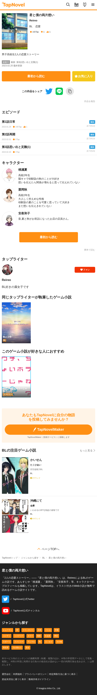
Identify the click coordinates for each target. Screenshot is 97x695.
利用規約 (17, 674)
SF (17, 630)
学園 (56, 630)
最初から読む (36, 76)
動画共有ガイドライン (40, 679)
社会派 (47, 636)
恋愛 (38, 26)
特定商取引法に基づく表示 (62, 674)
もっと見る (87, 450)
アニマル (31, 642)
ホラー (30, 636)
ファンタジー (28, 630)
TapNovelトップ (10, 558)
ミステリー (18, 636)
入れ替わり (17, 648)
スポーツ (6, 642)
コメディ (6, 636)
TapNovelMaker (48, 429)
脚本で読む (89, 250)
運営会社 (6, 674)
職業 (39, 636)
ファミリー (18, 642)
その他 (59, 642)
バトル (48, 630)
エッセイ (48, 642)
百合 (27, 648)
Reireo (33, 20)
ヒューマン (7, 630)
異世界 (5, 648)
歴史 (56, 636)
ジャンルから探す (30, 558)
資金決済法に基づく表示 (14, 679)
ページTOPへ (50, 549)
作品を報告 (89, 101)
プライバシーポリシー (36, 674)
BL (30, 26)
